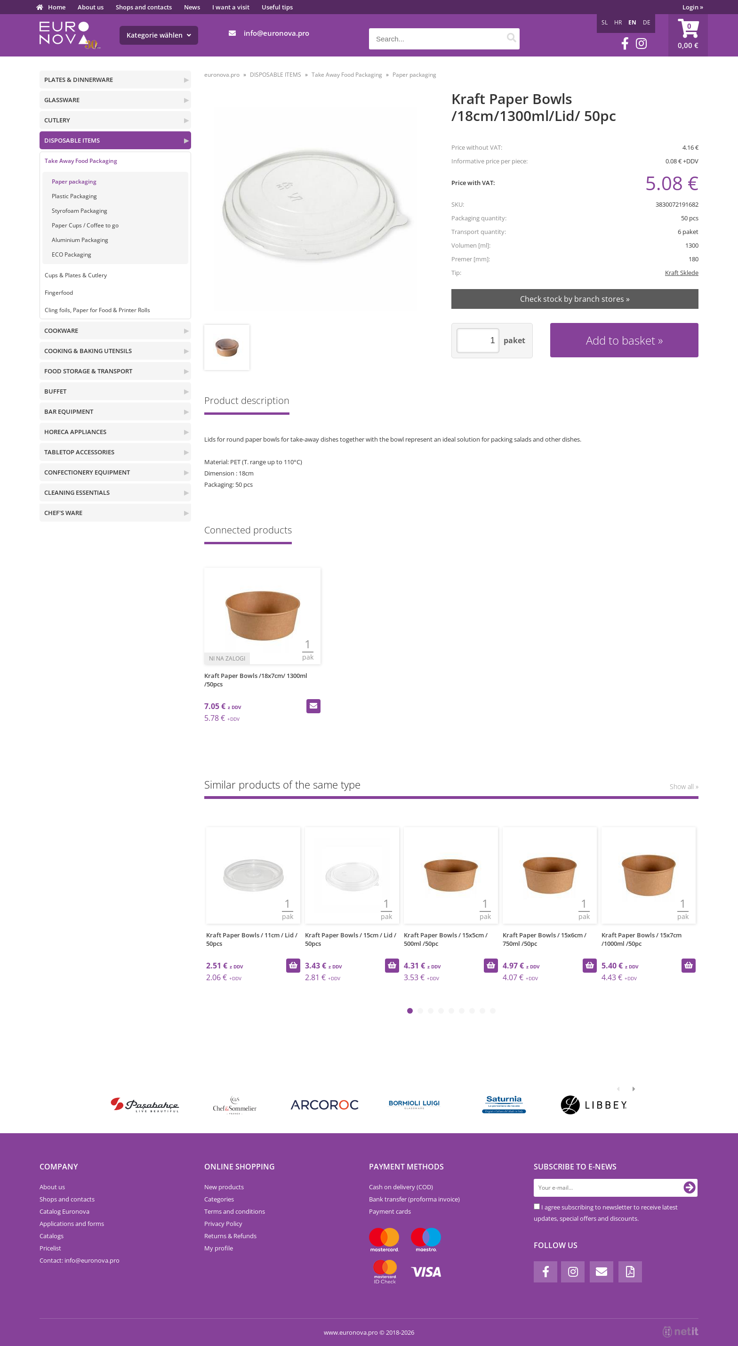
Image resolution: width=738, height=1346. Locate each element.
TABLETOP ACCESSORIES (79, 452)
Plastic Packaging (74, 196)
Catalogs (52, 1236)
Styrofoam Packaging (79, 211)
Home (56, 7)
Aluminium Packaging (80, 240)
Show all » (684, 786)
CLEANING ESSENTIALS (77, 492)
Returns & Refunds (230, 1236)
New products (224, 1187)
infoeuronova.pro (276, 33)
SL (605, 22)
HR (618, 22)
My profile (218, 1248)
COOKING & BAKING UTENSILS (88, 351)
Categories (219, 1199)
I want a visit (230, 7)
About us (91, 7)
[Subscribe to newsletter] (689, 1188)
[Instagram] (641, 43)
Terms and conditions (234, 1211)
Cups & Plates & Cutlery (76, 275)
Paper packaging (74, 181)
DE (646, 22)
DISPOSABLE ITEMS (72, 140)
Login (692, 7)
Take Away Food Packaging (81, 161)
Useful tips (277, 7)
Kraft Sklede (681, 272)
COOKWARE (61, 330)
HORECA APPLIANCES (75, 431)
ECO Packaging (71, 254)
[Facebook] (625, 43)
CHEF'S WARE (63, 512)
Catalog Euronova (64, 1211)
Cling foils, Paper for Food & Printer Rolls (97, 310)
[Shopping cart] (688, 35)
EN (632, 22)
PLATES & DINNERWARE (78, 79)
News (192, 7)
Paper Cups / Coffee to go (85, 225)
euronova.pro (222, 75)
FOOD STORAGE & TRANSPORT (88, 371)
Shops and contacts (144, 7)
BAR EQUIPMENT (68, 411)
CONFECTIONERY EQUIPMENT (87, 472)
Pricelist (50, 1248)
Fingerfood (59, 293)
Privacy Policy (223, 1223)
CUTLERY (57, 120)
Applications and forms (72, 1223)
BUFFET (55, 391)
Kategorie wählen (159, 35)
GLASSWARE (62, 100)
